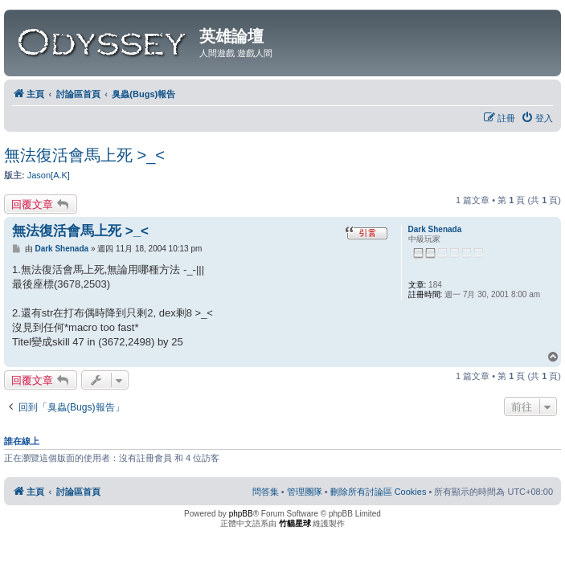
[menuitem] (537, 118)
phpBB (241, 513)
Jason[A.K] (48, 175)
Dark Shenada (435, 229)
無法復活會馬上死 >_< (84, 155)
